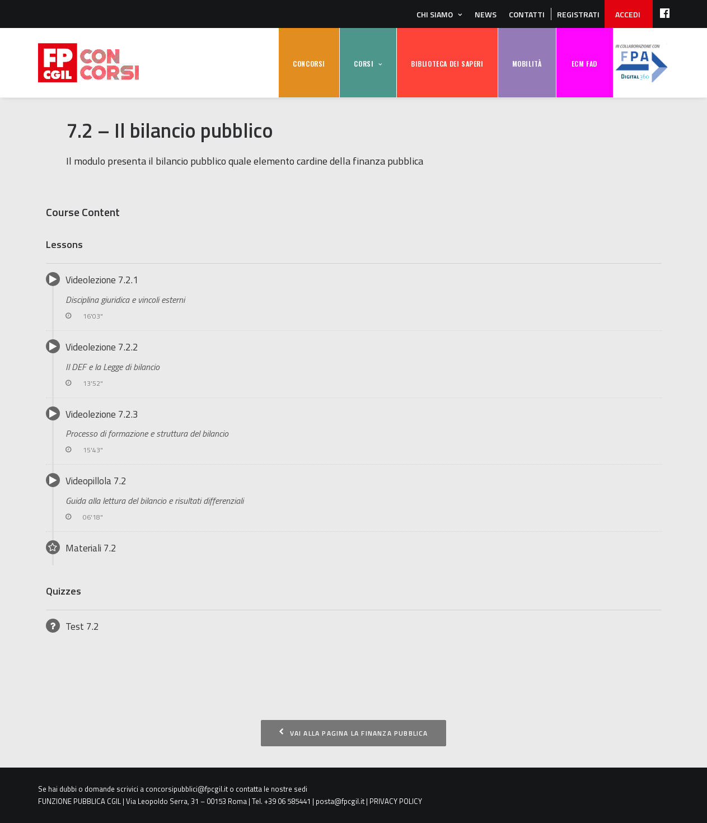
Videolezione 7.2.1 (354, 297)
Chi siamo (434, 14)
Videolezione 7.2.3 (354, 431)
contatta (249, 788)
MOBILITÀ (527, 63)
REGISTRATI (578, 14)
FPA (641, 63)
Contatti (527, 14)
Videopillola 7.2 (354, 498)
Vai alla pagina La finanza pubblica (353, 733)
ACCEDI (627, 14)
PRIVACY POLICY (395, 801)
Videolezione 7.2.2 (354, 364)
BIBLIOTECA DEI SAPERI (447, 63)
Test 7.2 (72, 626)
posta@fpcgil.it (340, 801)
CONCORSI (309, 63)
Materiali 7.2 (81, 547)
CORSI (363, 63)
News (486, 14)
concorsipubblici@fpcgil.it (187, 788)
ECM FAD (584, 63)
